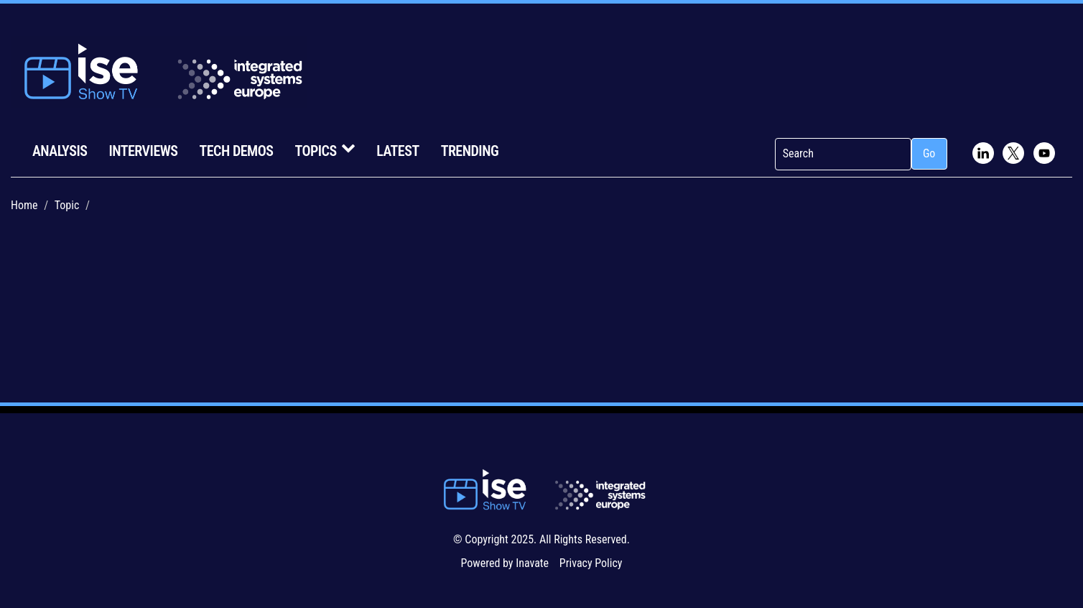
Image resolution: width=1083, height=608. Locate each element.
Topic (67, 205)
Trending (470, 151)
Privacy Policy (591, 563)
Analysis (59, 151)
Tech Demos (236, 151)
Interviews (142, 151)
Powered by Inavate (504, 563)
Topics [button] (324, 150)
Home (24, 205)
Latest (397, 151)
